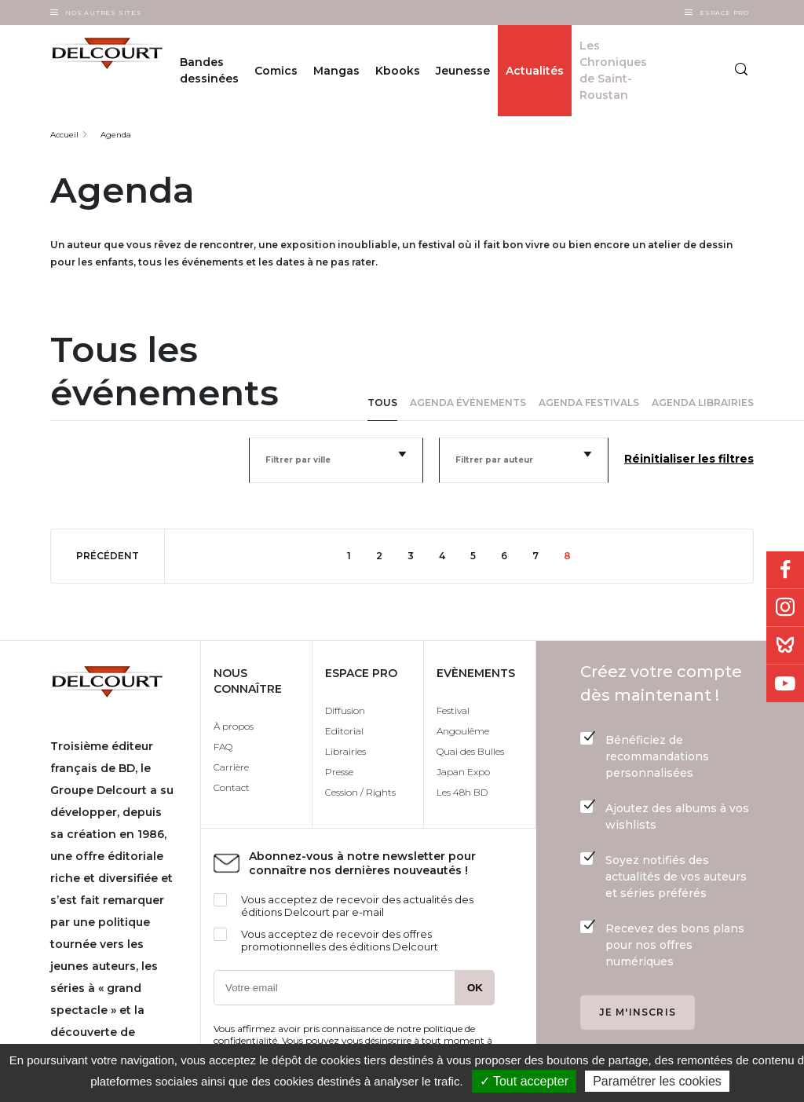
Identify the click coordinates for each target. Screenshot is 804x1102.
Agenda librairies (703, 402)
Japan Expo (463, 772)
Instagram (785, 608)
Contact (232, 787)
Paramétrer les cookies (657, 1081)
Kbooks (397, 71)
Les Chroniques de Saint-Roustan (613, 70)
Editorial (344, 731)
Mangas (336, 71)
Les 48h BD (462, 792)
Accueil (64, 135)
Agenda (115, 135)
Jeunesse (463, 71)
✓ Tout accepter (524, 1081)
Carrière (231, 767)
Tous (382, 402)
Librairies (345, 751)
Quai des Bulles (470, 751)
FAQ (223, 746)
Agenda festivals (589, 402)
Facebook (785, 570)
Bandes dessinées (209, 70)
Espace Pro (724, 12)
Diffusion (345, 710)
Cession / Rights (360, 792)
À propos (234, 726)
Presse (339, 772)
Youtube (785, 683)
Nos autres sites (103, 12)
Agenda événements (468, 402)
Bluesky (785, 645)
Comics (276, 71)
